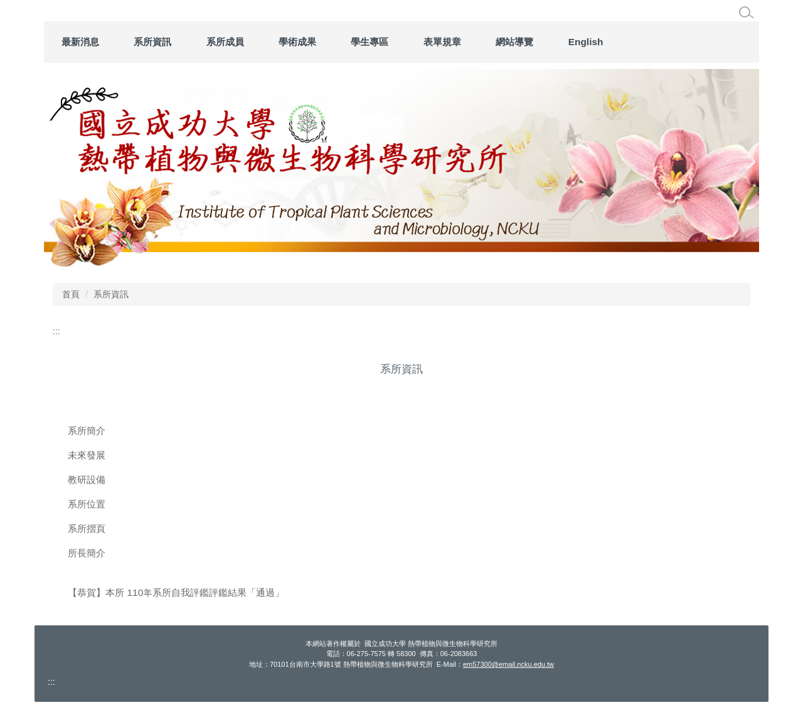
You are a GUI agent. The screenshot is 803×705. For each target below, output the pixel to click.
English (693, 41)
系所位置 (86, 504)
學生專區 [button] (477, 41)
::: (66, 41)
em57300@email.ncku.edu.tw (508, 664)
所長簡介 (86, 553)
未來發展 (86, 455)
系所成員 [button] (332, 41)
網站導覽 (622, 41)
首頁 (71, 294)
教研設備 (86, 479)
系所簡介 (86, 430)
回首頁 (120, 41)
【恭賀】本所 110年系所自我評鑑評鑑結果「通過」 (176, 592)
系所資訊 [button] (260, 41)
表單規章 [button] (549, 41)
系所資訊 (111, 294)
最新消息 (187, 41)
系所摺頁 (86, 528)
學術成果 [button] (404, 41)
